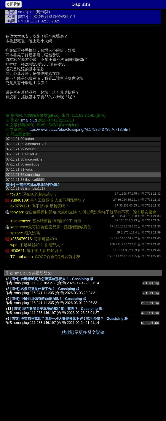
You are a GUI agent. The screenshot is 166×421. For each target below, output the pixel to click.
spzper (16, 298)
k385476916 (21, 303)
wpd (14, 309)
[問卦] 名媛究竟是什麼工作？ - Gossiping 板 (45, 353)
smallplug (26, 12)
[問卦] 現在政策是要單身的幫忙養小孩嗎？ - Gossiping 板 (57, 373)
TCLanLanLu (21, 321)
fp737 (15, 259)
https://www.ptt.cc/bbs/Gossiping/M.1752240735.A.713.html (78, 194)
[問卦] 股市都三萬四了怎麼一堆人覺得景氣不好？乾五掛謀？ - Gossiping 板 (69, 383)
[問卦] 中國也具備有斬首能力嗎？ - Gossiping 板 (48, 363)
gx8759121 (20, 271)
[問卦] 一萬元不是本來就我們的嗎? (33, 249)
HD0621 (17, 315)
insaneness (20, 286)
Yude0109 (19, 265)
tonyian (16, 277)
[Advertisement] (83, 60)
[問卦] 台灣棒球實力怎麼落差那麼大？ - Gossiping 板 (51, 343)
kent (14, 292)
